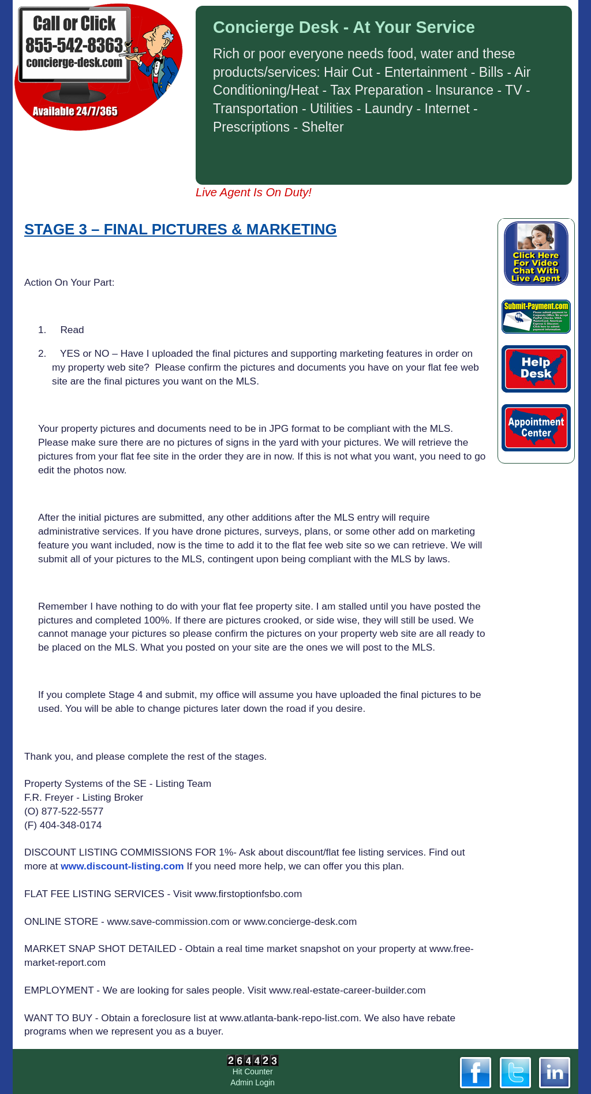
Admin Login (252, 1082)
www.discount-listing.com (122, 866)
